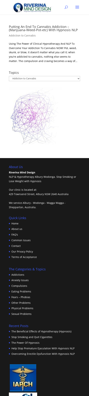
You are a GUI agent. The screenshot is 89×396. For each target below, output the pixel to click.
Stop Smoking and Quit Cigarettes (31, 337)
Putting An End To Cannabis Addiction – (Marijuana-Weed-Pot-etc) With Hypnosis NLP (43, 28)
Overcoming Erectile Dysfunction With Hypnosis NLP (43, 354)
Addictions (17, 274)
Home (14, 223)
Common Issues (21, 240)
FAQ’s (14, 234)
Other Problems (21, 302)
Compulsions (19, 286)
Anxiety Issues (20, 280)
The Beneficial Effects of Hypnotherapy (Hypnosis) (41, 331)
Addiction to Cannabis (22, 35)
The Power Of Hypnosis (25, 342)
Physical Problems (22, 308)
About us (16, 229)
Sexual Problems (21, 314)
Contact (16, 246)
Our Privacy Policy (22, 251)
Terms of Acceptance (24, 257)
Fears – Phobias (20, 297)
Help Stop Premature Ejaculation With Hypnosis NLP (42, 348)
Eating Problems (21, 291)
